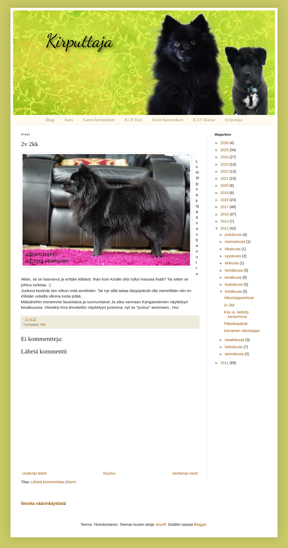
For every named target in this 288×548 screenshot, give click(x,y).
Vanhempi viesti (185, 473)
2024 (225, 157)
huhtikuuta (234, 291)
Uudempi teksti (34, 473)
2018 (225, 200)
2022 (225, 171)
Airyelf (161, 524)
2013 (225, 221)
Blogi (50, 120)
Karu (69, 120)
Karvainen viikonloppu (242, 331)
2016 (225, 214)
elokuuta (232, 263)
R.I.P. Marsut (204, 120)
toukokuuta (234, 284)
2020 (225, 185)
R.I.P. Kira (133, 120)
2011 (225, 363)
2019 (225, 193)
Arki (43, 325)
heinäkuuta (234, 270)
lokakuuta (233, 249)
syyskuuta (233, 256)
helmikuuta (234, 347)
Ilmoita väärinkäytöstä (43, 503)
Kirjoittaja (233, 120)
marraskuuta (235, 242)
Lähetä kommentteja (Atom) (53, 482)
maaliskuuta (235, 340)
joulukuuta (233, 234)
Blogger (200, 524)
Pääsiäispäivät (235, 324)
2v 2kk (229, 305)
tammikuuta (235, 354)
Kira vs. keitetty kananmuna (236, 314)
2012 (225, 228)
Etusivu (109, 473)
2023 (225, 164)
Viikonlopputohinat (239, 298)
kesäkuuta (233, 277)
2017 (225, 207)
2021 (225, 178)
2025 (225, 150)
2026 (225, 143)
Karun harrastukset (99, 120)
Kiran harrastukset (167, 120)
